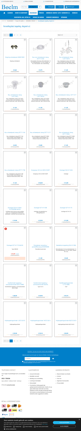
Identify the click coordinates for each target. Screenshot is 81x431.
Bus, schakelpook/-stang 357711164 (15, 133)
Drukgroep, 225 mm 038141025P (40, 170)
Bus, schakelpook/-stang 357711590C (66, 133)
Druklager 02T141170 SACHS (15, 246)
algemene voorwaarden (27, 363)
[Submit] (53, 359)
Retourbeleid (33, 384)
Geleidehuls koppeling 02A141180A (66, 246)
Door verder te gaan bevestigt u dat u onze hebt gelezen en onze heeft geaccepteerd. (39, 363)
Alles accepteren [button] (64, 422)
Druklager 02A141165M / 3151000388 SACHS (15, 209)
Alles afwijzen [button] (64, 426)
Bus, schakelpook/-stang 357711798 (15, 170)
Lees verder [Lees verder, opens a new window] (45, 424)
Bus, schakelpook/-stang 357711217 (40, 133)
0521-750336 (6, 379)
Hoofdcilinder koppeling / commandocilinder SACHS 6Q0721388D (40, 284)
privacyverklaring (43, 362)
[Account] (59, 7)
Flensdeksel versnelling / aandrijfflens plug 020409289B (40, 246)
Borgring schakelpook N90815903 (14, 57)
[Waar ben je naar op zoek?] (24, 7)
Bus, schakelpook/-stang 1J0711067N (40, 95)
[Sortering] (67, 35)
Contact (59, 377)
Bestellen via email (34, 377)
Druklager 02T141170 (66, 208)
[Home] (4, 13)
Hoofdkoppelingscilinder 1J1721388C (66, 284)
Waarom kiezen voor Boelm (63, 375)
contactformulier (11, 386)
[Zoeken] (39, 7)
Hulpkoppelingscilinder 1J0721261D (15, 321)
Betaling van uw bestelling (36, 379)
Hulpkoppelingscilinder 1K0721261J (40, 321)
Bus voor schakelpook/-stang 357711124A (40, 58)
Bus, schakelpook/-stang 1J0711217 (66, 95)
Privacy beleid (60, 384)
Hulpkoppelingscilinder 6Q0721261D (66, 321)
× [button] (79, 419)
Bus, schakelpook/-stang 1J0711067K (66, 58)
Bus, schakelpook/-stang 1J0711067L (15, 95)
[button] (27, 429)
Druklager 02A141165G (66, 170)
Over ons (59, 379)
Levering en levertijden (35, 382)
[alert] (40, 424)
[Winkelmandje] (72, 7)
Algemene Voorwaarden (63, 382)
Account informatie (34, 375)
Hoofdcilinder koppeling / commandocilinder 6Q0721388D (15, 284)
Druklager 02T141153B (40, 208)
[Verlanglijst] (50, 7)
